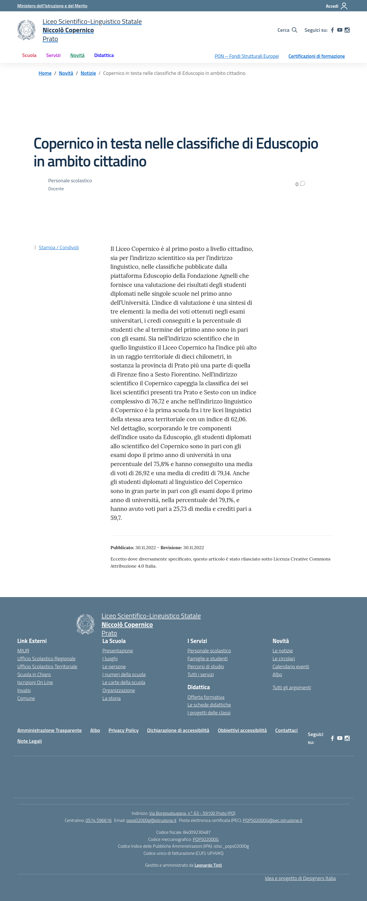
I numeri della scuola (124, 674)
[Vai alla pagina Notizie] (88, 73)
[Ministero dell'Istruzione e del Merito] (52, 5)
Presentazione (117, 650)
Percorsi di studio (205, 666)
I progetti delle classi (209, 712)
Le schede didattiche (209, 704)
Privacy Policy (124, 730)
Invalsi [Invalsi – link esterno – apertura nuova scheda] (24, 690)
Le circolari (284, 658)
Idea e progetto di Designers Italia (300, 878)
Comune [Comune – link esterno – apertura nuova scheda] (26, 698)
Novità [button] (77, 55)
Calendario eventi (291, 666)
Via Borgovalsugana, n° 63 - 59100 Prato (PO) (192, 813)
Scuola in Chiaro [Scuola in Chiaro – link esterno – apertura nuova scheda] (34, 674)
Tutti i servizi (200, 674)
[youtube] (339, 30)
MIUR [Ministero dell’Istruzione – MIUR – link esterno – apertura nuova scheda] (23, 650)
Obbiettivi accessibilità (242, 730)
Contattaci (286, 730)
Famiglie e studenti (207, 658)
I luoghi (110, 658)
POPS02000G (206, 839)
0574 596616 (99, 820)
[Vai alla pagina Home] (45, 73)
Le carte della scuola (123, 682)
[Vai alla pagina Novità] (66, 73)
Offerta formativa (205, 697)
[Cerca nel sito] (287, 30)
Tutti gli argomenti (292, 687)
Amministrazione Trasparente (49, 730)
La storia (111, 698)
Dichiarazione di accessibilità (178, 730)
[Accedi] (337, 6)
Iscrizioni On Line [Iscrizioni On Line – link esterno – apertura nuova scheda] (35, 682)
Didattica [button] (104, 55)
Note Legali (29, 741)
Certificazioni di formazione (316, 56)
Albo (277, 674)
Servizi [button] (53, 55)
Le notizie (283, 650)
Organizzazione (118, 690)
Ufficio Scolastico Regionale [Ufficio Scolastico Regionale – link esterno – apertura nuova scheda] (46, 658)
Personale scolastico (209, 650)
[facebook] (332, 30)
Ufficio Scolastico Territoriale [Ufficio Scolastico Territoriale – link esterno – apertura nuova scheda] (47, 666)
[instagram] (347, 30)
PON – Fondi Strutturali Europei (247, 56)
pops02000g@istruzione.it (151, 820)
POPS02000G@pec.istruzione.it (272, 820)
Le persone (114, 666)
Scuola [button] (29, 55)
